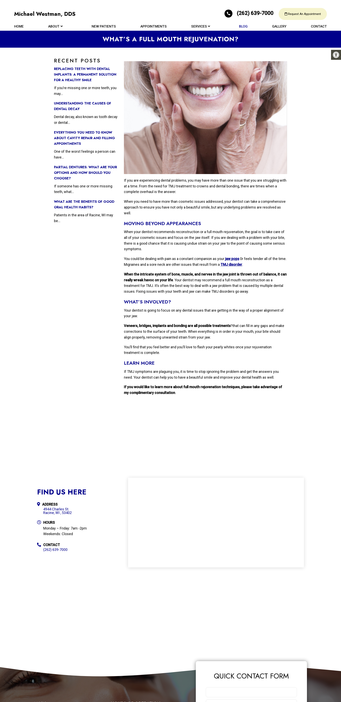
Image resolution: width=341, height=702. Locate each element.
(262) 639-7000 (249, 13)
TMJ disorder (231, 264)
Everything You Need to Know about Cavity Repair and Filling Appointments (84, 138)
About (54, 26)
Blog (243, 26)
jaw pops (232, 259)
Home (19, 26)
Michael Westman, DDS (44, 14)
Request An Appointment (303, 14)
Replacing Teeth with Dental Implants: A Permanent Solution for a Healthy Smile (85, 74)
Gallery (279, 26)
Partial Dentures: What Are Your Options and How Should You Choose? (85, 173)
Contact (319, 26)
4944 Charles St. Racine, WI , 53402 (57, 511)
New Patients (104, 26)
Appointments (153, 26)
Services (199, 26)
